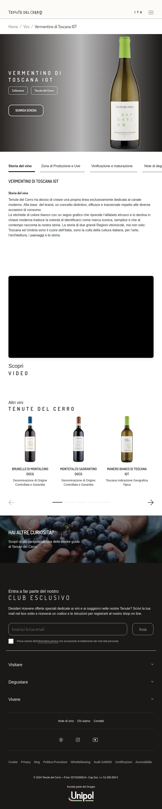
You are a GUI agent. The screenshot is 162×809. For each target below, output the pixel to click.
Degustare (18, 682)
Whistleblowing (80, 762)
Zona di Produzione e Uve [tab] (60, 166)
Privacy (26, 762)
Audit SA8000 (103, 762)
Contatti (99, 721)
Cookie (13, 762)
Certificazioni (123, 762)
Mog (37, 762)
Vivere (14, 699)
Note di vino (66, 721)
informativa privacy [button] (47, 641)
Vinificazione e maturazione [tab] (111, 166)
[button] (57, 502)
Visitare (15, 664)
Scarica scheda (25, 110)
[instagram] (78, 740)
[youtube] (95, 740)
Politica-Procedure (55, 762)
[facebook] (61, 740)
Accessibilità (143, 762)
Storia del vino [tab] (20, 166)
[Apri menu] (151, 12)
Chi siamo (83, 721)
